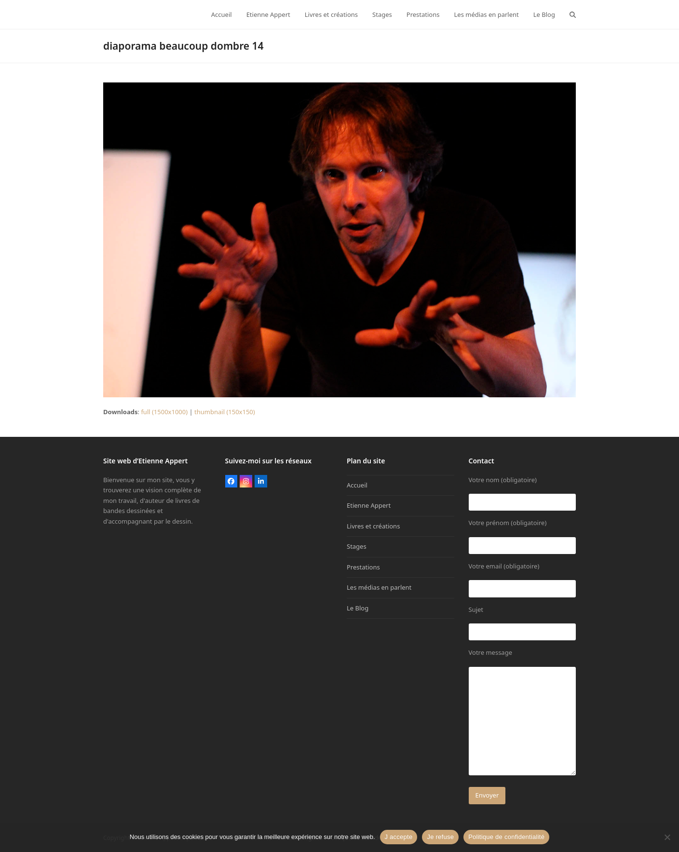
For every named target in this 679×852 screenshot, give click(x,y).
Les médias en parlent (379, 587)
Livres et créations (373, 526)
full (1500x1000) (164, 411)
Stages (357, 546)
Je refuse (440, 836)
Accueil (357, 485)
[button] (572, 14)
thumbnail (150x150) (224, 411)
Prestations (363, 567)
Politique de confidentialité (506, 836)
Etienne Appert (369, 505)
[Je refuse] (667, 837)
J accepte (399, 836)
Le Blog (357, 608)
